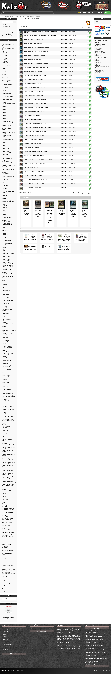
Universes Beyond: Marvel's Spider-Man (7, 468)
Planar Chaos (5, 337)
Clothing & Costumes (6, 576)
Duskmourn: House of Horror (8, 169)
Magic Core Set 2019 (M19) (7, 263)
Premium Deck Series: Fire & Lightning (8, 350)
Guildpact (4, 204)
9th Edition (4, 61)
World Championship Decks (7, 512)
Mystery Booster (5, 312)
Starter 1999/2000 (5, 388)
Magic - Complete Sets (6, 519)
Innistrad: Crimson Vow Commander (6, 220)
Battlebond (4, 89)
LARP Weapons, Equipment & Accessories (7, 554)
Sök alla (4, 24)
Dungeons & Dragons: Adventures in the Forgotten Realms (9, 161)
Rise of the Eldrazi (6, 366)
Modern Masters (5, 302)
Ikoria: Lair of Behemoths (7, 213)
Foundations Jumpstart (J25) (8, 191)
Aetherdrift (4, 64)
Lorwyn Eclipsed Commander (8, 253)
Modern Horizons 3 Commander (8, 299)
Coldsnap (4, 102)
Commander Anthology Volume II (8, 121)
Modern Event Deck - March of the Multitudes (8, 292)
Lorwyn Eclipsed (5, 252)
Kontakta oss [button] (97, 628)
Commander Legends (6, 125)
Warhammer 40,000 (5, 563)
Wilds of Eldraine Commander (8, 508)
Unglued (4, 436)
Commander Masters (6, 131)
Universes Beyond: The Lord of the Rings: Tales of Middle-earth (8, 485)
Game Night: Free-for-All (7, 197)
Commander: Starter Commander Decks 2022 (8, 133)
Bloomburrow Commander (7, 96)
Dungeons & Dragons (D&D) (7, 544)
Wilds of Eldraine (5, 506)
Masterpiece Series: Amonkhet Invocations (8, 280)
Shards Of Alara (5, 382)
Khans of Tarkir (5, 246)
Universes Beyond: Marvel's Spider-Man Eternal (7, 474)
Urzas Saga (4, 500)
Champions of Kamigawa (7, 99)
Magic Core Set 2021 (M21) (7, 266)
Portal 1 (4, 344)
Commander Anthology (6, 119)
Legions (4, 249)
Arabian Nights (5, 77)
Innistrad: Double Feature (7, 221)
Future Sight (4, 192)
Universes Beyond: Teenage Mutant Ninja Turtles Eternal (7, 479)
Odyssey (4, 320)
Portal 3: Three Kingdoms (7, 347)
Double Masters (5, 151)
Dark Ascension (5, 141)
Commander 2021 (5, 118)
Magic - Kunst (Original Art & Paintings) (7, 523)
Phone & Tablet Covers (6, 585)
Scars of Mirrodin (5, 370)
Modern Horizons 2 (6, 296)
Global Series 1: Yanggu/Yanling (8, 200)
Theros (3, 423)
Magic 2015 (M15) (6, 262)
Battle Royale (5, 87)
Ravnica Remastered (6, 359)
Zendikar (4, 515)
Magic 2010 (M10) (6, 254)
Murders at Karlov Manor (7, 307)
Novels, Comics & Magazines (7, 550)
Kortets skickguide (7, 641)
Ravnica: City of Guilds (6, 360)
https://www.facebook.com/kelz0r (97, 633)
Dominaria (4, 145)
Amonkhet (4, 71)
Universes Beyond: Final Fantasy (8, 452)
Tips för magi (5, 649)
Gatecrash (4, 198)
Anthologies (4, 72)
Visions (3, 502)
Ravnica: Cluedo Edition (7, 362)
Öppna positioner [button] (14, 653)
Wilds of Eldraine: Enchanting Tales (8, 510)
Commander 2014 (5, 108)
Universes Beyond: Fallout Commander (7, 451)
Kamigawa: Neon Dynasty (7, 242)
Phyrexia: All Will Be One (7, 333)
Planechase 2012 (5, 340)
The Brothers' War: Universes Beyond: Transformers (8, 410)
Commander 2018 (5, 113)
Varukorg (102, 18)
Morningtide (4, 306)
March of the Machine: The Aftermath (7, 277)
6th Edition (4, 56)
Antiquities (4, 74)
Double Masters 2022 (6, 152)
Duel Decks (4, 157)
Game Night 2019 (5, 195)
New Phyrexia (5, 317)
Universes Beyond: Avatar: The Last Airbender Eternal (8, 445)
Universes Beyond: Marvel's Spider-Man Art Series (7, 471)
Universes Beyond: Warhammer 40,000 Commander (8, 491)
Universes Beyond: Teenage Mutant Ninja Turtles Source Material (9, 482)
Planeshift (4, 343)
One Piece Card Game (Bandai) (8, 532)
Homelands (4, 207)
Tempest (4, 403)
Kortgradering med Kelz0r (8, 644)
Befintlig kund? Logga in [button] (41, 631)
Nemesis (4, 316)
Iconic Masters (5, 211)
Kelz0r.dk (12, 670)
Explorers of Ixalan (6, 183)
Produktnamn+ (23, 30)
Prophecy (4, 356)
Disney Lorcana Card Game (7, 531)
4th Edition (4, 53)
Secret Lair (4, 373)
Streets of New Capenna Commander (7, 391)
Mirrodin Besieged (6, 290)
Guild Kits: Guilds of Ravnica (8, 201)
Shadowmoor (5, 379)
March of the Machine (6, 269)
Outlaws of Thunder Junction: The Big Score (9, 331)
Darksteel (4, 142)
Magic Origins (5, 268)
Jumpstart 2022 (5, 234)
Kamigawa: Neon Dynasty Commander (7, 244)
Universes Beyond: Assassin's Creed (8, 440)
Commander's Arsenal (6, 135)
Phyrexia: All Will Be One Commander (7, 335)
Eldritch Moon (5, 178)
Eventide (4, 181)
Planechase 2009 (5, 338)
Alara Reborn (5, 67)
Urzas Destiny (5, 497)
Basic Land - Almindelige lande (8, 84)
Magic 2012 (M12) (6, 257)
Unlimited (4, 493)
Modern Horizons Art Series (7, 300)
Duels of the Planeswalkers (7, 158)
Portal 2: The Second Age (7, 346)
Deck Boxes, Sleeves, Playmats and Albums (9, 541)
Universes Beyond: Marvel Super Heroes (8, 460)
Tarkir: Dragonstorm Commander (8, 402)
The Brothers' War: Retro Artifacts (8, 408)
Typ (72, 30)
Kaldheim (4, 237)
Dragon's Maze (5, 154)
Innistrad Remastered (6, 216)
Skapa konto (32, 628)
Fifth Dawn (4, 188)
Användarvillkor (6, 631)
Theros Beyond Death (6, 424)
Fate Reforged (5, 186)
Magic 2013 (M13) (6, 259)
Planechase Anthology (6, 341)
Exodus (3, 182)
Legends (4, 247)
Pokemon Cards (5, 526)
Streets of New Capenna (7, 389)
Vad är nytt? (9, 603)
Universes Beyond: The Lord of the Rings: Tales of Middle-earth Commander (8, 488)
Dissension (4, 144)
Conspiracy (4, 138)
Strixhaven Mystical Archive (7, 393)
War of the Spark (5, 503)
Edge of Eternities (5, 173)
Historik (4, 636)
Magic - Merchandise (6, 525)
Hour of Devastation (6, 208)
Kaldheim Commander (6, 240)
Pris (90, 30)
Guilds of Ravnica (5, 205)
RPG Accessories (5, 546)
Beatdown (4, 90)
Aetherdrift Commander (6, 65)
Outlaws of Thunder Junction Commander (8, 326)
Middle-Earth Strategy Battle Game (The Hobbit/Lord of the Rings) (8, 570)
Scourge (4, 372)
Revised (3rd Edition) (6, 365)
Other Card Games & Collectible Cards (8, 537)
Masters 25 (4, 284)
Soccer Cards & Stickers (6, 529)
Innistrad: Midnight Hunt (7, 223)
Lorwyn (3, 250)
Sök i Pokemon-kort (6, 30)
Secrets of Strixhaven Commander (6, 377)
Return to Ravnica (5, 363)
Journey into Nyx (5, 230)
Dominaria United (63, 31)
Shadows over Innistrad (7, 380)
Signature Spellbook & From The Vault (8, 384)
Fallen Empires (5, 185)
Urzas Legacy (5, 499)
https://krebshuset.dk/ (100, 636)
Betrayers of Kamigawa (6, 93)
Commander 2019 (5, 115)
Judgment (4, 231)
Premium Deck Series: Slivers (8, 353)
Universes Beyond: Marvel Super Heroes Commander (8, 463)
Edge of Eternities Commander (8, 175)
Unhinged (4, 437)
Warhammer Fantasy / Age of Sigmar (7, 566)
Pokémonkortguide (7, 646)
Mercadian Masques (6, 286)
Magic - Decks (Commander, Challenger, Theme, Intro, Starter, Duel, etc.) (8, 48)
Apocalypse (4, 75)
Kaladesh (4, 236)
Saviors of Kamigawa (6, 369)
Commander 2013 (5, 106)
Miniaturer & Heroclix (6, 561)
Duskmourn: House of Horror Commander (8, 171)
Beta (3, 92)
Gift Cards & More (5, 588)
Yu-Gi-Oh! (3, 528)
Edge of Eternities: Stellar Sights (8, 176)
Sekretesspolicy (19, 670)
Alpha (3, 70)
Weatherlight (4, 505)
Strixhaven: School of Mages (8, 395)
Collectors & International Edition (8, 103)
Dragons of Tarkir (5, 155)
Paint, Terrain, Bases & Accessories (8, 573)
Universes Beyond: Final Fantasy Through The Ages (8, 458)
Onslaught (4, 322)
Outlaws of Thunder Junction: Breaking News (8, 328)
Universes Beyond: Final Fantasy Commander (8, 455)
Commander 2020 (5, 116)
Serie (62, 30)
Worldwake (4, 513)
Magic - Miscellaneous (6, 521)
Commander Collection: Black (8, 122)
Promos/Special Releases (7, 354)
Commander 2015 (5, 109)
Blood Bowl (4, 568)
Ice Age (3, 210)
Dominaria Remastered (6, 146)
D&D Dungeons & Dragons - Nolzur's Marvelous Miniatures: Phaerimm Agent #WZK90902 (9, 616)
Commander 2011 (5, 105)
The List (4, 413)
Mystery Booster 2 (6, 313)
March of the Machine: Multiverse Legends (8, 274)
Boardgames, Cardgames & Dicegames (7, 558)
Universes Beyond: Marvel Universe (7, 466)
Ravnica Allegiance (6, 357)
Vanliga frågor (6, 629)
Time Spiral (4, 427)
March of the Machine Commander (6, 272)
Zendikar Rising (5, 516)
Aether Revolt (5, 62)
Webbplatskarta (106, 670)
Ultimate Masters (5, 433)
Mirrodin (4, 288)
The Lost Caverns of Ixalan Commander (7, 417)
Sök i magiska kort (6, 26)
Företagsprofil (6, 634)
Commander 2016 (5, 111)
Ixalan (3, 228)
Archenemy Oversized (6, 80)
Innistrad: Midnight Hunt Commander (7, 225)
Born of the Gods (5, 97)
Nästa (89, 27)
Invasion (4, 227)
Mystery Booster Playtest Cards (8, 314)
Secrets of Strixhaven (6, 375)
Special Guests (5, 386)
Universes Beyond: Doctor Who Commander (8, 448)
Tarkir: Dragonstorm (6, 400)
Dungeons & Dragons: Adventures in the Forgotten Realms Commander (9, 167)
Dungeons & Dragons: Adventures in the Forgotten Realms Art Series (9, 163)
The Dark (4, 412)
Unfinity (3, 435)
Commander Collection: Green (8, 124)
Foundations (4, 189)
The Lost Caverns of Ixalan (7, 415)
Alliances (4, 68)
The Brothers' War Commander (8, 406)
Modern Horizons (5, 294)
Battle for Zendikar (6, 86)
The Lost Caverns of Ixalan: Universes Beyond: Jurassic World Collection (8, 420)
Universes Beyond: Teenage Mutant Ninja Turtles (7, 477)
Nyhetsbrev (5, 639)
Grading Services (5, 591)
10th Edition (4, 52)
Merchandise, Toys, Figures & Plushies (7, 580)
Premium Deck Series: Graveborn (9, 351)
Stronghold (4, 399)
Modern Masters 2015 (6, 303)
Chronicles (4, 100)
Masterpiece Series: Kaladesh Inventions (8, 282)
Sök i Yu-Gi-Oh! (5, 28)
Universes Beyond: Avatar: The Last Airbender (8, 443)
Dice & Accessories (5, 547)
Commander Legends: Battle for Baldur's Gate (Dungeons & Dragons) (8, 128)
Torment (4, 432)
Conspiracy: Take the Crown (7, 139)
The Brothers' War (6, 405)
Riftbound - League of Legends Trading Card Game (8, 535)
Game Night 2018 (5, 194)
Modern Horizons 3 (6, 297)
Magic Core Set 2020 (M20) (7, 265)
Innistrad (4, 214)
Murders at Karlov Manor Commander (7, 310)
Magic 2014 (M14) (6, 260)
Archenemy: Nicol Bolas (7, 81)
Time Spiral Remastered (7, 429)
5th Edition (4, 55)
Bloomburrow (5, 94)
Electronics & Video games (7, 583)
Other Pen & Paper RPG (6, 549)
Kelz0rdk (91, 635)
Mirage (3, 287)
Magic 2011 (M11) (6, 256)
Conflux (3, 136)
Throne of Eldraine (6, 426)
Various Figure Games (6, 572)
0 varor (107, 12)
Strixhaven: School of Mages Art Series (8, 397)
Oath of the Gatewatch (6, 319)
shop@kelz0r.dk (92, 630)
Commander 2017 (5, 112)
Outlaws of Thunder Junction (8, 323)
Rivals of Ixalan (5, 367)
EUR (84, 12)
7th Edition (4, 58)
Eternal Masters (5, 179)
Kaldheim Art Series (6, 239)
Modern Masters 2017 (6, 304)
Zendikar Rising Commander (8, 518)
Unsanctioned (5, 495)
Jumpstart (4, 233)
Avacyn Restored (5, 83)
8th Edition (4, 59)
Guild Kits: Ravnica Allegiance (8, 202)
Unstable (4, 496)
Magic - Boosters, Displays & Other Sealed (9, 45)
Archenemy (4, 78)
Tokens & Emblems (6, 430)
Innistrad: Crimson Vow (6, 217)
